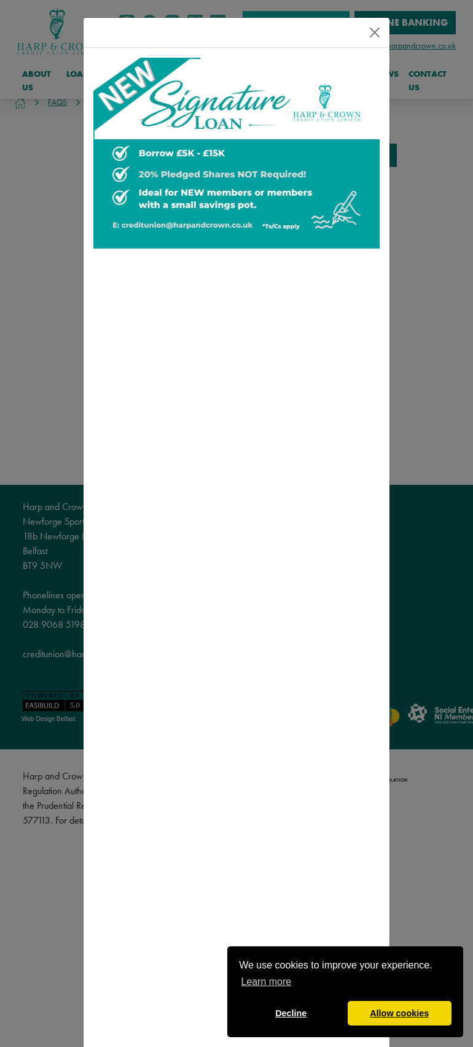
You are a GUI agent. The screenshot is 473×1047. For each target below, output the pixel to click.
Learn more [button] (266, 981)
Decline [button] (291, 1013)
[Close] (375, 32)
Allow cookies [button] (399, 1013)
